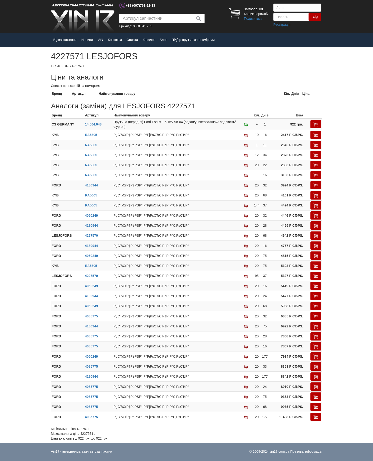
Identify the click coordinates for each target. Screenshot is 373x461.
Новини (87, 40)
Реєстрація (281, 24)
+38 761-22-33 (140, 5)
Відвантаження (65, 40)
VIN (100, 40)
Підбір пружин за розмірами (193, 40)
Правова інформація (306, 451)
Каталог (149, 40)
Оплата (132, 40)
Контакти (115, 40)
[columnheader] (61, 93)
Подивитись (253, 18)
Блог (163, 40)
